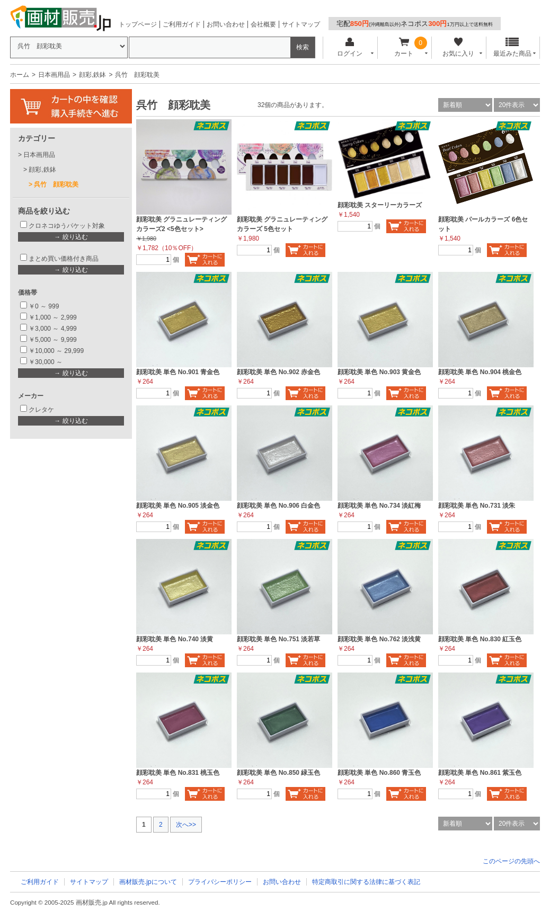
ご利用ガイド (182, 24)
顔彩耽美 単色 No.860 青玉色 (379, 772)
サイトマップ (301, 24)
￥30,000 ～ (46, 362)
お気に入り (458, 47)
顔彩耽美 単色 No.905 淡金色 (177, 505)
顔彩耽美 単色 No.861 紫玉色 (479, 772)
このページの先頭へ (511, 861)
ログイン (349, 47)
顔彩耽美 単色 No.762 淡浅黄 (379, 639)
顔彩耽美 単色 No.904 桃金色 (479, 372)
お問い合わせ (226, 24)
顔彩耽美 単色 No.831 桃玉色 (177, 772)
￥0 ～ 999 (44, 306)
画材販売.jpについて (148, 882)
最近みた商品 (512, 47)
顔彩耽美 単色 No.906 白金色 (278, 505)
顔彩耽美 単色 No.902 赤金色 (278, 372)
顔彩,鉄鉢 (92, 74)
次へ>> (186, 824)
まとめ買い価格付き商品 (64, 258)
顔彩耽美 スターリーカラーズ (380, 205)
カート (404, 47)
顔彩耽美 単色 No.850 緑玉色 (278, 772)
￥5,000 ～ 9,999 (53, 339)
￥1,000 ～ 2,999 (53, 317)
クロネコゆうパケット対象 (67, 225)
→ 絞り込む (70, 237)
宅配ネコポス (414, 24)
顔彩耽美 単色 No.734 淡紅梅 (379, 505)
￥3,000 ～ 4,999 (53, 328)
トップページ (138, 24)
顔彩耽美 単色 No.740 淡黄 (174, 639)
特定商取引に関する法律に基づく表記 (366, 882)
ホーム (19, 74)
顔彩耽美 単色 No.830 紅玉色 (479, 639)
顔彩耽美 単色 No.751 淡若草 (278, 639)
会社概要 (263, 24)
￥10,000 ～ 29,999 (56, 351)
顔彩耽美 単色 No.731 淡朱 (476, 505)
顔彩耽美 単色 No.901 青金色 (177, 372)
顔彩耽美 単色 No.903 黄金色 (379, 372)
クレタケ (41, 409)
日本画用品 (54, 74)
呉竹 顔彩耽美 (56, 184)
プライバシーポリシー (220, 882)
